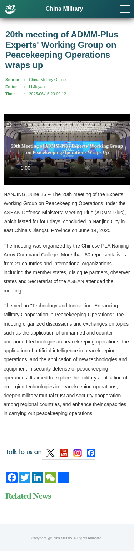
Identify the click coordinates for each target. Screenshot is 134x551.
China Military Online (47, 79)
